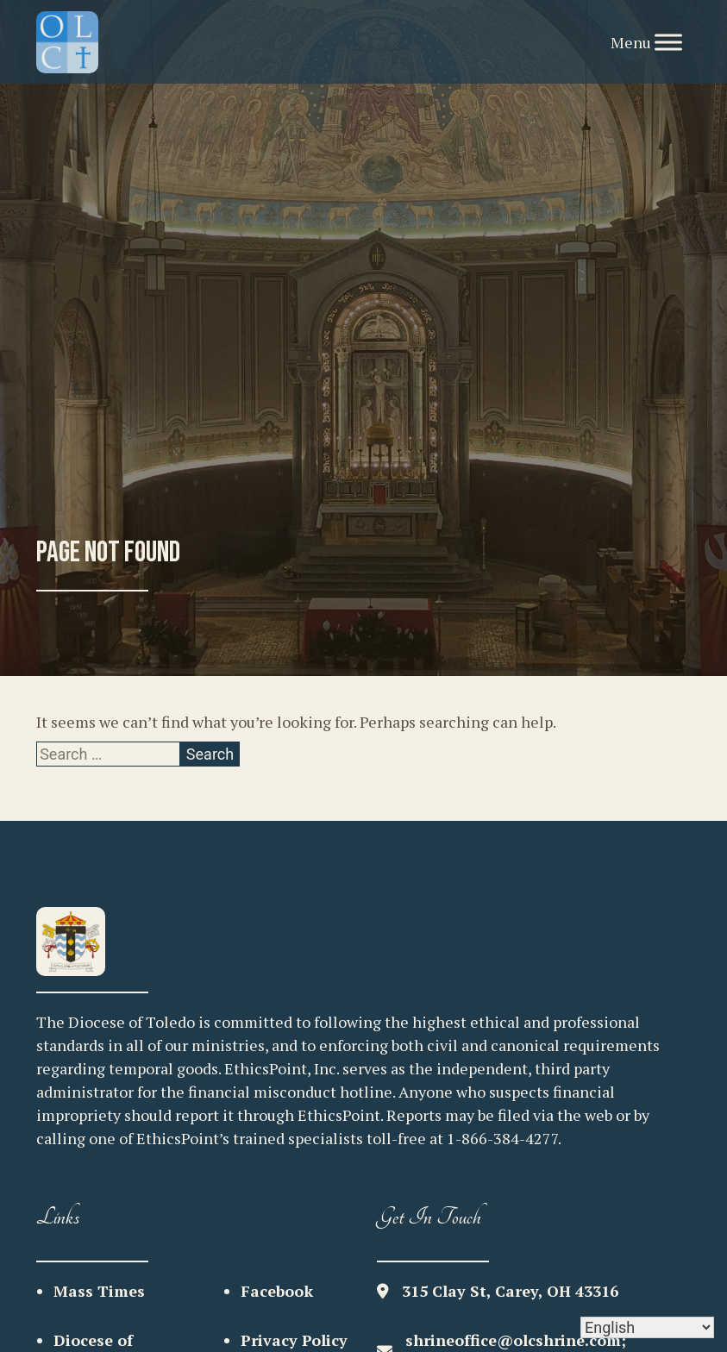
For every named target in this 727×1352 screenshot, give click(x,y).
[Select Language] (647, 1327)
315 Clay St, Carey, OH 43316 (510, 1290)
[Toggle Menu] (668, 42)
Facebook (277, 1290)
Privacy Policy (294, 1340)
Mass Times (99, 1290)
